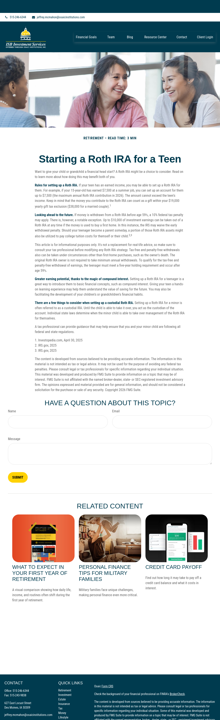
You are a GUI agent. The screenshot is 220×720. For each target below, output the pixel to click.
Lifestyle (63, 704)
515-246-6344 (15, 4)
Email (116, 398)
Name (12, 398)
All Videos (64, 713)
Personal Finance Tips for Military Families (105, 560)
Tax (60, 695)
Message (14, 426)
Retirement (64, 677)
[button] (86, 24)
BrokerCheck (177, 681)
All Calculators (66, 718)
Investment (64, 682)
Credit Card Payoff (173, 554)
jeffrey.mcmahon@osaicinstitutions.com (58, 4)
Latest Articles (66, 709)
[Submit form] (18, 464)
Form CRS (107, 673)
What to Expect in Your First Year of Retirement (39, 560)
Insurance (64, 691)
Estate (62, 686)
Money (62, 700)
